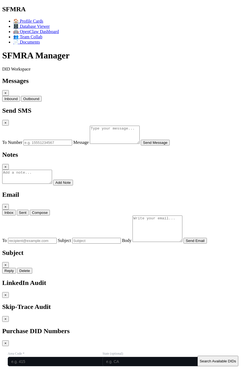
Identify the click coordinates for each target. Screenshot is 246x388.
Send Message (160, 146)
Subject (64, 251)
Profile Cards (28, 21)
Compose (40, 218)
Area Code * (16, 364)
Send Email (200, 251)
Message (81, 145)
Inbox (8, 218)
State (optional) (112, 364)
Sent (22, 218)
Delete (24, 281)
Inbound (11, 99)
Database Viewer (31, 26)
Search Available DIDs (218, 372)
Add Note (68, 188)
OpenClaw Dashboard (36, 31)
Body (127, 251)
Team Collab (27, 36)
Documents (26, 42)
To (4, 251)
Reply (9, 281)
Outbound (31, 99)
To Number (12, 145)
